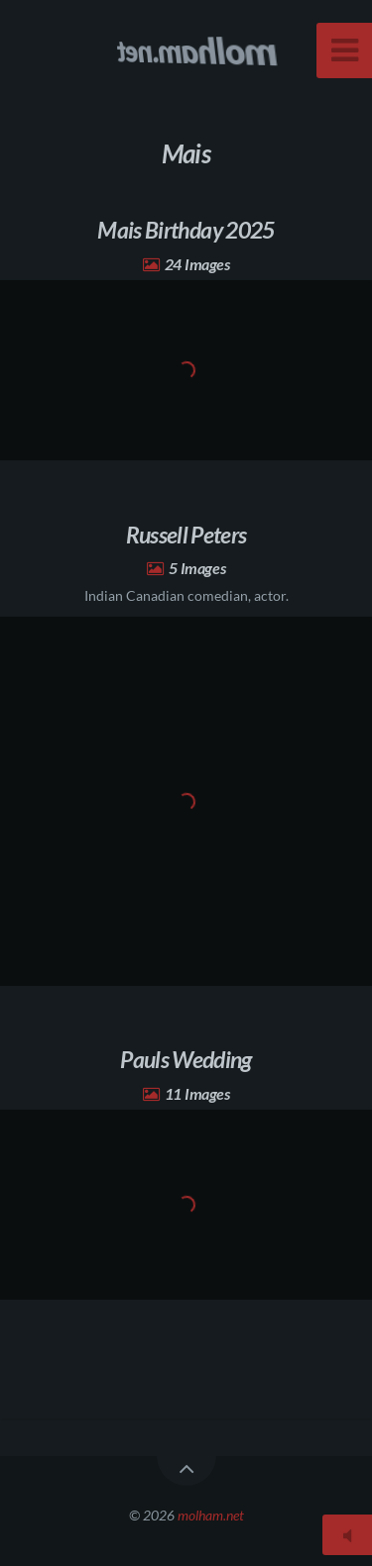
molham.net (211, 1515)
